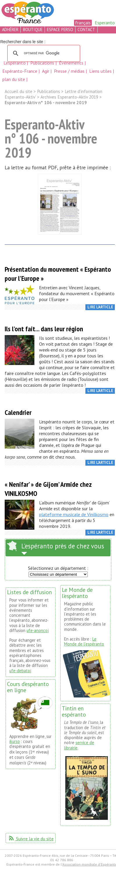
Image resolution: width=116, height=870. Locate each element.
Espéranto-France (20, 71)
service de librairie (79, 745)
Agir (46, 71)
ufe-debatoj (20, 670)
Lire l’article (100, 307)
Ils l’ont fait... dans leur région (44, 328)
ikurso (14, 741)
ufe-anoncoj (38, 630)
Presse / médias (70, 71)
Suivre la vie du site (31, 839)
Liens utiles (101, 71)
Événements (72, 63)
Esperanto (105, 23)
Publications (42, 63)
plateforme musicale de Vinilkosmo (73, 514)
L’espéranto (15, 63)
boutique (33, 29)
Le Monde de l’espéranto (84, 641)
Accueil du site (18, 91)
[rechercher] (43, 53)
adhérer (10, 29)
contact (86, 29)
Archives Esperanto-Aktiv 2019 (69, 97)
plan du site (13, 79)
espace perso (60, 29)
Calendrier (18, 412)
